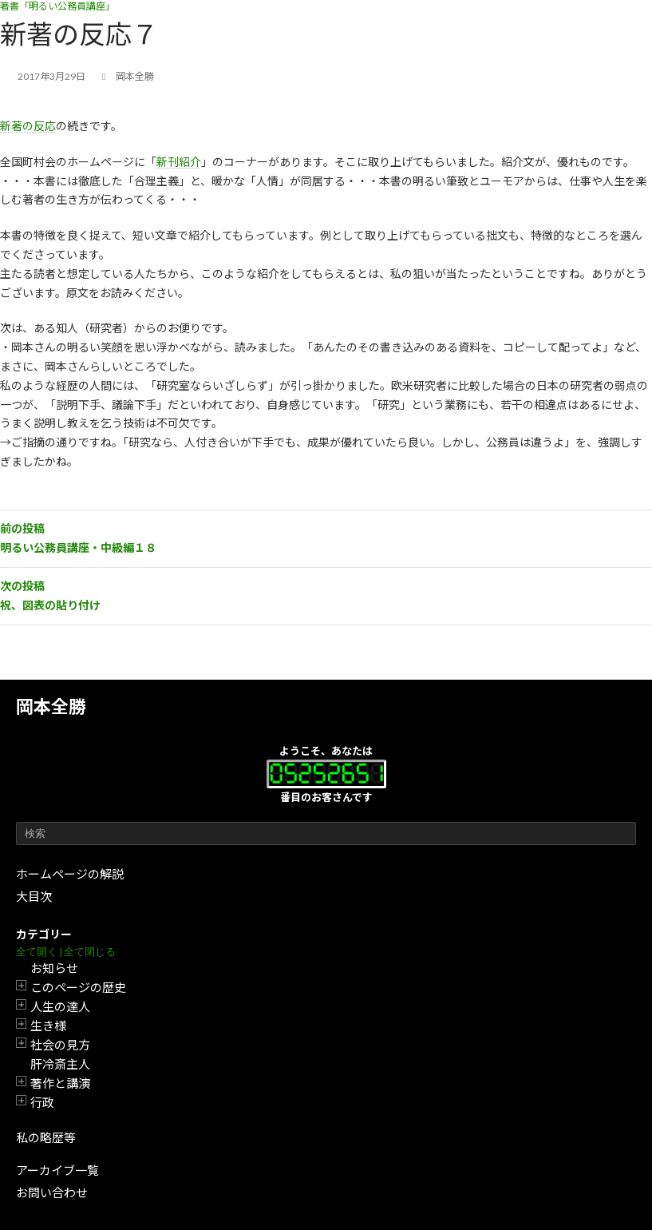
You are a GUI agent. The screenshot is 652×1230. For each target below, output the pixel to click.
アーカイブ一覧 (57, 1170)
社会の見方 (60, 1045)
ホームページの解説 (70, 874)
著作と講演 (60, 1083)
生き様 (48, 1025)
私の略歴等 (46, 1137)
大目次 (34, 896)
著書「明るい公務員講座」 (57, 6)
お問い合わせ (52, 1192)
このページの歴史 (78, 987)
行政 (42, 1102)
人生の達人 (60, 1006)
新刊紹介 (178, 162)
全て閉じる (90, 952)
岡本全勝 (51, 706)
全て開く (36, 952)
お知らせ (54, 968)
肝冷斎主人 (60, 1064)
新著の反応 (28, 126)
